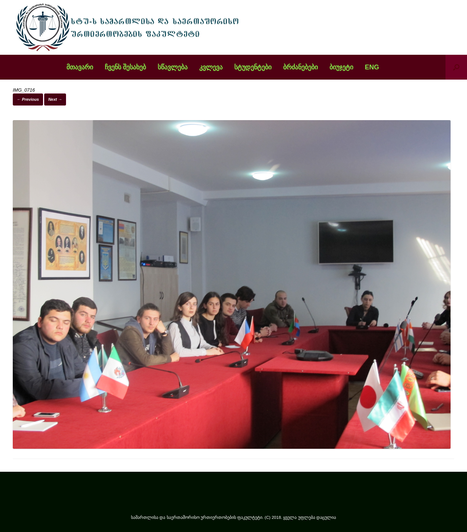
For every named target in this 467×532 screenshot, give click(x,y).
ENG (372, 67)
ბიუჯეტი (341, 67)
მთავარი (79, 67)
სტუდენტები (252, 67)
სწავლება (173, 67)
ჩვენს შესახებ (125, 67)
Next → (55, 99)
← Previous (28, 99)
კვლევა (211, 67)
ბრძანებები (300, 67)
